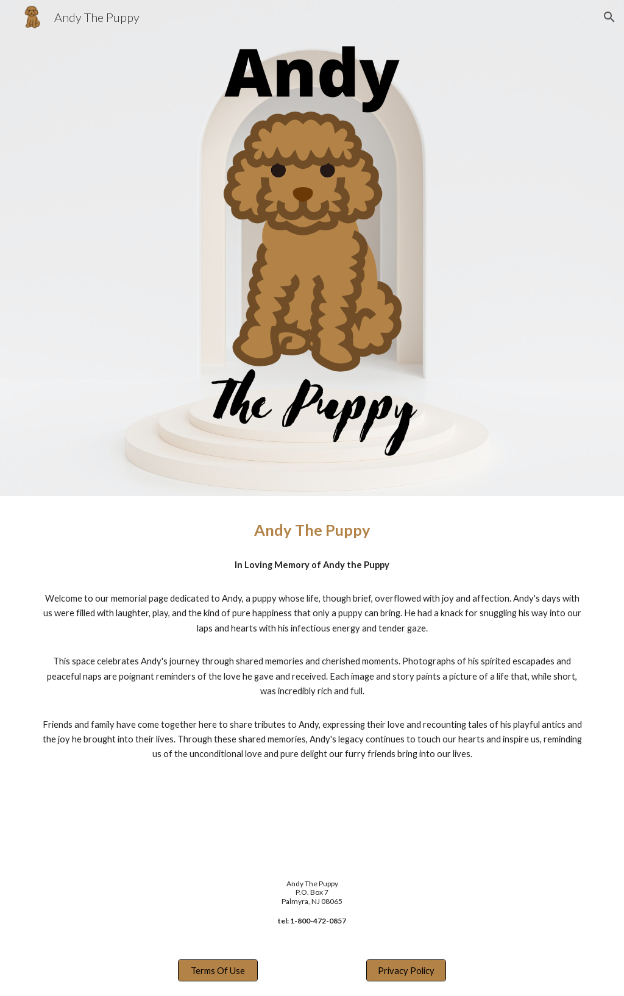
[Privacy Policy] (406, 970)
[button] (609, 17)
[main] (312, 530)
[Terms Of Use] (218, 970)
